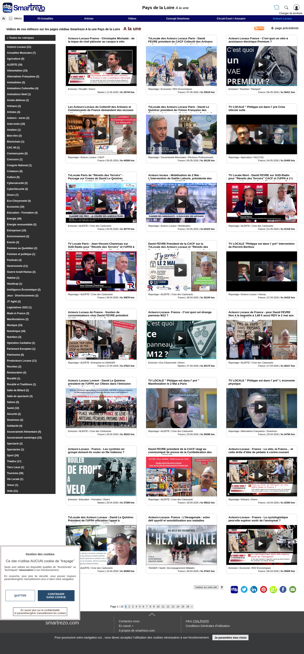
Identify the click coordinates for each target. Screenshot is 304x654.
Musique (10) (14, 325)
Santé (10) (13, 408)
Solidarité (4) (14, 425)
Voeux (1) (12, 485)
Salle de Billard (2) (18, 390)
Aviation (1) (14, 129)
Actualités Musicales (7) (21, 52)
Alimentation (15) (17, 70)
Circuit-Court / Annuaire (231, 18)
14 (177, 606)
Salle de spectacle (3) (20, 396)
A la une (131, 28)
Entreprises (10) (16, 230)
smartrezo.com (62, 622)
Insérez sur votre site (206, 587)
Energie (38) (14, 218)
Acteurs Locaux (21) (19, 46)
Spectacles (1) (15, 449)
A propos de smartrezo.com (137, 630)
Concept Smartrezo (177, 18)
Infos (197, 621)
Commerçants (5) (17, 153)
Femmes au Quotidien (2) (22, 248)
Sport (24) (13, 455)
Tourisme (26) (15, 473)
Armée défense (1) (18, 100)
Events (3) (13, 242)
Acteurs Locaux (282, 18)
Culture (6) (13, 177)
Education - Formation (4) (22, 212)
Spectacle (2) (15, 443)
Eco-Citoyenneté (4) (19, 200)
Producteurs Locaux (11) (22, 360)
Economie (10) (15, 206)
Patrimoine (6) (15, 354)
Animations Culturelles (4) (22, 88)
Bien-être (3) (14, 135)
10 (158, 606)
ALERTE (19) (14, 64)
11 (163, 606)
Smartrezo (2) (15, 419)
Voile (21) (12, 490)
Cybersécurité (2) (17, 183)
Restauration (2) (16, 372)
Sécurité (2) (14, 414)
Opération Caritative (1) (21, 342)
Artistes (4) (13, 112)
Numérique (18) (16, 331)
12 (168, 606)
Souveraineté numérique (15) (24, 437)
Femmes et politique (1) (21, 254)
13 (172, 606)
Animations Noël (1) (19, 94)
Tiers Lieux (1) (15, 467)
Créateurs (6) (15, 171)
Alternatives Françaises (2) (23, 76)
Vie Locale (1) (15, 479)
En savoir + (126, 626)
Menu (18, 18)
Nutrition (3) (14, 337)
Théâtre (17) (14, 461)
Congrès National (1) (19, 165)
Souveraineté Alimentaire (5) (24, 431)
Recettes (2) (14, 366)
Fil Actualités (45, 18)
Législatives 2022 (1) (19, 307)
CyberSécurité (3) (17, 189)
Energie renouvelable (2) (21, 224)
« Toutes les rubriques (20, 37)
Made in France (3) (18, 313)
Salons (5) (13, 402)
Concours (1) (15, 159)
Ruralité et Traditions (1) (21, 384)
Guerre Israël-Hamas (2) (21, 271)
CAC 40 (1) (13, 147)
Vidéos (132, 18)
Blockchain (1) (15, 141)
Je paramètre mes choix (230, 637)
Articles (89, 18)
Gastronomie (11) (17, 266)
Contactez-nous (129, 621)
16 (187, 606)
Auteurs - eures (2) (18, 118)
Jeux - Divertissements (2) (22, 295)
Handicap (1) (14, 283)
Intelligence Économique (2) (24, 289)
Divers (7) (13, 194)
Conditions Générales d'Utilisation (208, 626)
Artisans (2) (14, 106)
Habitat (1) (13, 277)
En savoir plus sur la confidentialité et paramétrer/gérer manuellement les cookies (40, 612)
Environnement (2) (18, 236)
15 (182, 606)
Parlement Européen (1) (21, 348)
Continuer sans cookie (56, 595)
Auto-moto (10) (16, 123)
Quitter (20, 595)
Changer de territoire (290, 13)
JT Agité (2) (14, 301)
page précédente (285, 28)
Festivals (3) (14, 260)
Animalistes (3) (16, 82)
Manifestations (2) (17, 319)
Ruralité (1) (13, 378)
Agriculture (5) (15, 58)
